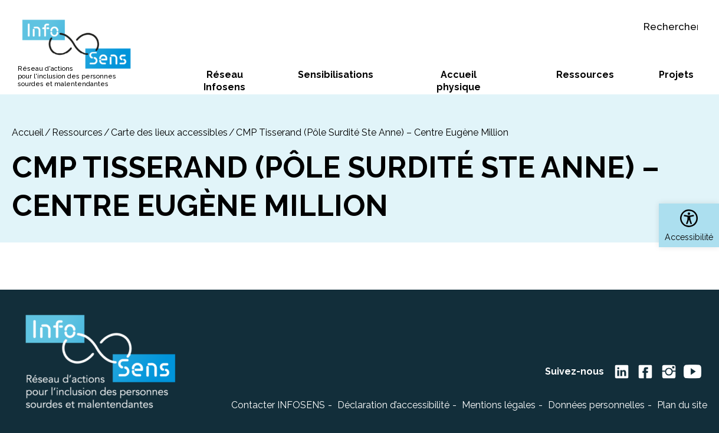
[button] (689, 225)
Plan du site (682, 405)
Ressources (77, 132)
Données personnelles (596, 405)
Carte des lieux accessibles (169, 132)
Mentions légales (499, 405)
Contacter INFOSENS (278, 405)
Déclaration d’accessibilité (393, 405)
